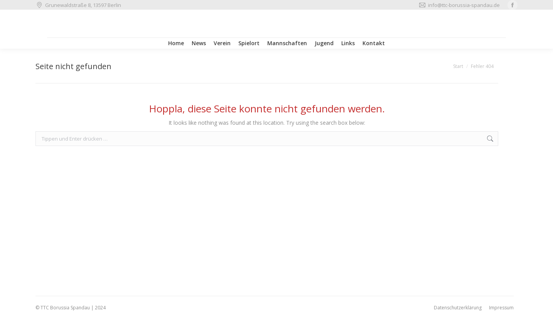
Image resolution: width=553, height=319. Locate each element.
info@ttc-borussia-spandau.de (459, 5)
